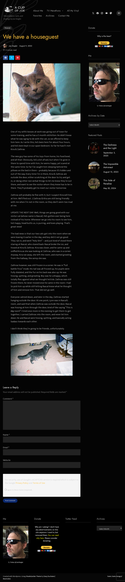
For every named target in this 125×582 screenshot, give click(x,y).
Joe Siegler (10, 46)
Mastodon (7, 578)
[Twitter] (93, 13)
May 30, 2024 (109, 188)
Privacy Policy (22, 483)
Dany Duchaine (49, 576)
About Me (38, 10)
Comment (8, 399)
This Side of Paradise (109, 182)
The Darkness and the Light (109, 146)
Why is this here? (104, 36)
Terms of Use (39, 483)
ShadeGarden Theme (33, 576)
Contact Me (63, 15)
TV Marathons (54, 10)
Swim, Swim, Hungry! (114, 576)
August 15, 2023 (110, 172)
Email (6, 447)
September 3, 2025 (109, 154)
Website (6, 460)
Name (6, 435)
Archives (50, 15)
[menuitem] (38, 10)
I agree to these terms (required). (18, 490)
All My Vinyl (73, 10)
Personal (7, 28)
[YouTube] (106, 13)
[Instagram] (102, 13)
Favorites (37, 15)
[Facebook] (98, 13)
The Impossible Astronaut (110, 165)
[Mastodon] (111, 13)
